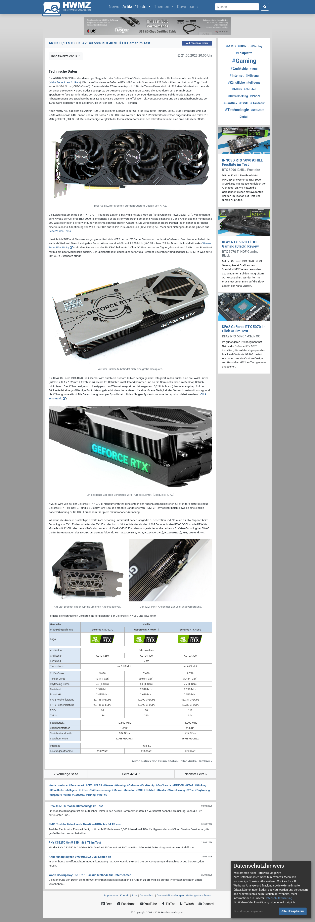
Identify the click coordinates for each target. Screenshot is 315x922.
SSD (243, 103)
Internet (237, 75)
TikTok (168, 904)
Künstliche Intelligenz (63, 790)
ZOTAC (102, 794)
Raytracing (202, 790)
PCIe (190, 790)
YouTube (148, 904)
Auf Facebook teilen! (197, 43)
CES (89, 785)
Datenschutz (147, 895)
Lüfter (83, 790)
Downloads (187, 6)
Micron (117, 790)
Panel (255, 96)
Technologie (237, 110)
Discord (206, 904)
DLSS (98, 785)
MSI (139, 790)
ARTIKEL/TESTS (62, 43)
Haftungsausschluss (198, 895)
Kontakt (124, 895)
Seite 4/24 (130, 774)
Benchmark (77, 785)
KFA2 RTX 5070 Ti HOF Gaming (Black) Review (240, 244)
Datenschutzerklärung (278, 898)
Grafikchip (147, 785)
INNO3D (178, 785)
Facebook (126, 904)
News (115, 6)
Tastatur (258, 103)
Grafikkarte (163, 785)
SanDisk (230, 103)
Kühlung (200, 785)
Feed (106, 904)
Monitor (129, 790)
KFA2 (189, 785)
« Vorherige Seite (66, 774)
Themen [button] (162, 6)
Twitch (187, 904)
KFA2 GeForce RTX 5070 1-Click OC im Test (243, 329)
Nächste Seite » (196, 774)
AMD (231, 46)
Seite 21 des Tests (60, 231)
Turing (91, 794)
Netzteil (149, 790)
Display (256, 46)
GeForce (133, 785)
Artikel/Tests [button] (134, 6)
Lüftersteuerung (100, 790)
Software (78, 794)
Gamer (108, 785)
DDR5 (243, 46)
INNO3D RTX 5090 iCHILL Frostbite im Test (242, 162)
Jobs (134, 895)
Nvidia (161, 790)
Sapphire (55, 794)
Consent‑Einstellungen (170, 895)
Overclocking (176, 790)
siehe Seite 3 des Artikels (65, 82)
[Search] (237, 7)
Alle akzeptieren (292, 911)
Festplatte (244, 53)
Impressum (111, 895)
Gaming (120, 785)
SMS (67, 794)
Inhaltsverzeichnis (64, 56)
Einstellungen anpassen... (249, 911)
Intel (254, 69)
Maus (237, 89)
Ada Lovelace (58, 785)
